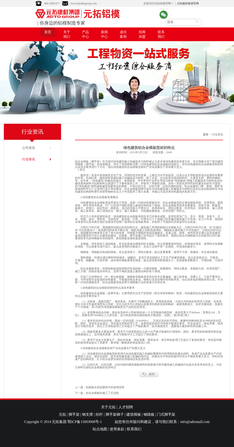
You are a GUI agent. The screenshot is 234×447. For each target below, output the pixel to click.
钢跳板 (149, 414)
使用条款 (117, 429)
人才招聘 (125, 407)
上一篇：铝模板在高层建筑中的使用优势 (99, 387)
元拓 (62, 414)
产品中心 (85, 34)
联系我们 (161, 34)
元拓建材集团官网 (188, 3)
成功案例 (123, 34)
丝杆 (99, 414)
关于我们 (66, 34)
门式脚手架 (166, 414)
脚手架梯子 (115, 414)
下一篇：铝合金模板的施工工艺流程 (97, 393)
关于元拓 (108, 407)
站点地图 (100, 429)
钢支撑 (87, 414)
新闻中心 (104, 34)
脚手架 (74, 414)
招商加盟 (142, 34)
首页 (47, 32)
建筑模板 (133, 414)
